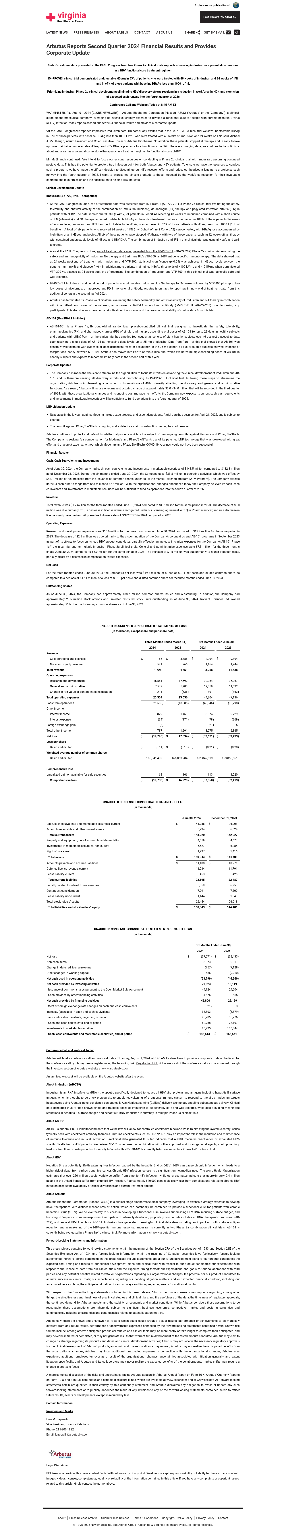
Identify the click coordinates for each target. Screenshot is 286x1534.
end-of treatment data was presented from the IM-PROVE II (135, 251)
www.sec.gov (205, 1380)
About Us (164, 32)
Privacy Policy (205, 1518)
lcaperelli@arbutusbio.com (72, 1434)
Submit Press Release (115, 1518)
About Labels (116, 32)
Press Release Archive (83, 1518)
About (61, 1518)
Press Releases (86, 32)
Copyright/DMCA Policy (177, 1518)
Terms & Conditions (145, 1518)
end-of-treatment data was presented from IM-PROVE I (125, 204)
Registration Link (147, 1063)
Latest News (57, 32)
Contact (142, 32)
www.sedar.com (177, 1380)
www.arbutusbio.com (116, 1068)
